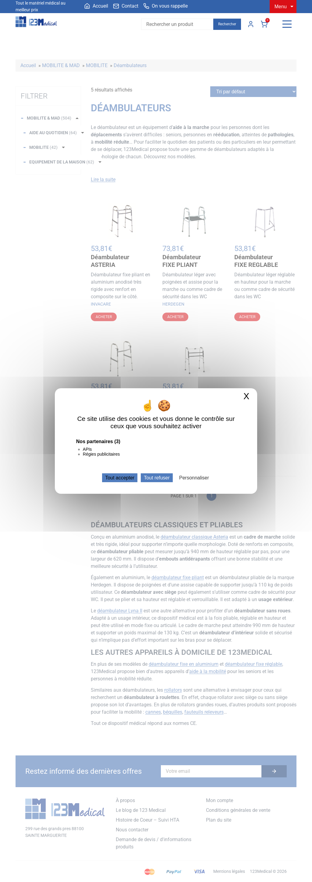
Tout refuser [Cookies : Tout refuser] (156, 477)
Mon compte (250, 24)
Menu (281, 6)
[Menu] (287, 24)
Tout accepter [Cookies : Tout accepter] (119, 477)
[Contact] (126, 6)
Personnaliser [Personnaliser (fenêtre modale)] (194, 477)
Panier (264, 24)
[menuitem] (96, 6)
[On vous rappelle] (165, 6)
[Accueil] (96, 6)
